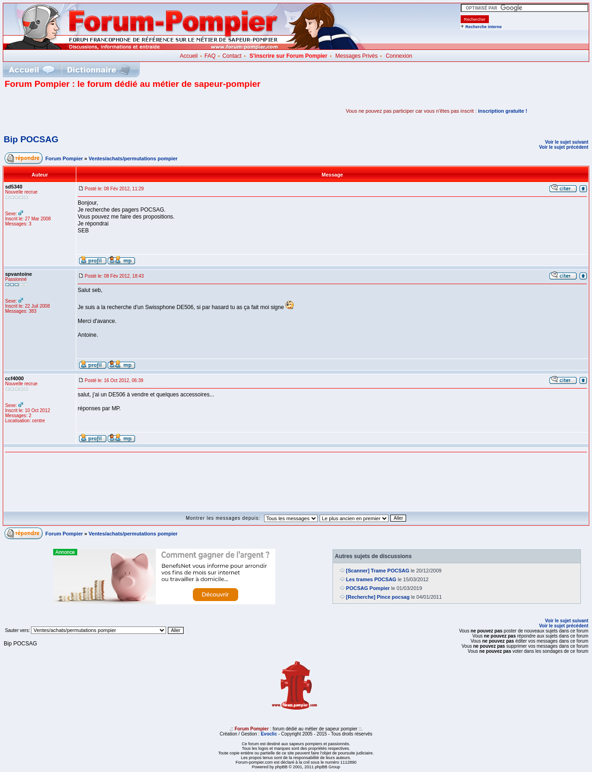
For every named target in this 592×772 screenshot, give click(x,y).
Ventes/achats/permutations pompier (133, 158)
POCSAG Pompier (368, 588)
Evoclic (269, 733)
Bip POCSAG (31, 139)
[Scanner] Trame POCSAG (377, 570)
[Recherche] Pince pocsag (378, 597)
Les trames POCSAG (371, 579)
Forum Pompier (64, 158)
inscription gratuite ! (502, 111)
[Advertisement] (113, 111)
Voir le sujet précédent (563, 147)
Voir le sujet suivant (566, 142)
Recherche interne (483, 26)
